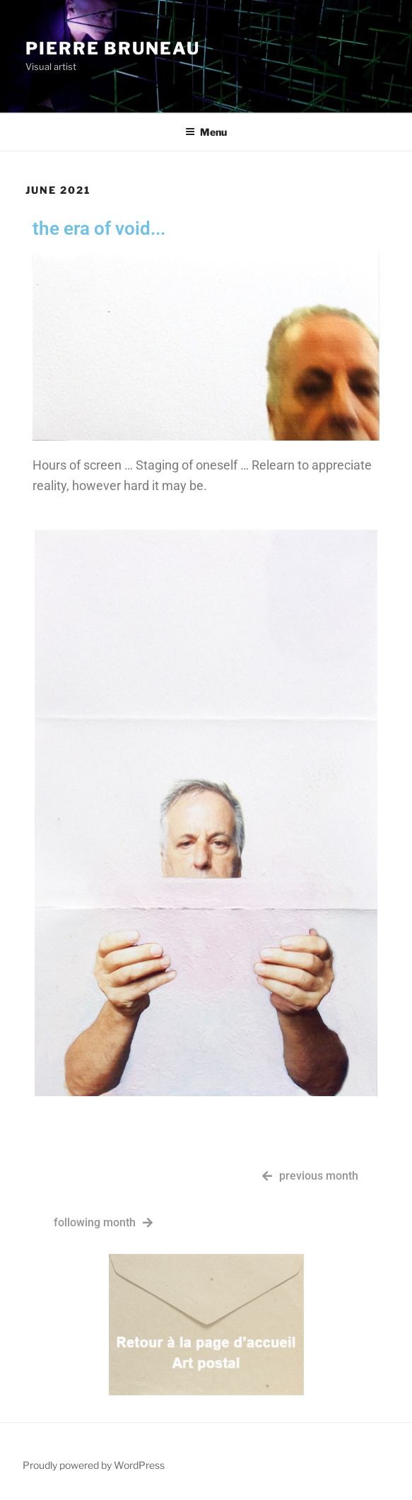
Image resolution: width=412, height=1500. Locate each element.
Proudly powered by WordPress (94, 1465)
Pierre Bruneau (112, 48)
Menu (206, 132)
